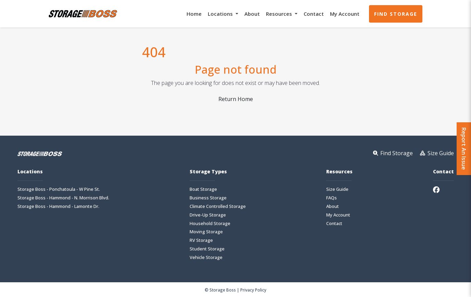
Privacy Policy (253, 290)
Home (194, 13)
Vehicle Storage (206, 257)
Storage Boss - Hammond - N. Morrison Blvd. (63, 198)
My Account (344, 13)
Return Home (235, 99)
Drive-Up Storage (208, 215)
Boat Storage (203, 189)
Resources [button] (279, 13)
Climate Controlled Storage (218, 206)
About (252, 13)
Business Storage (208, 198)
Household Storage (210, 223)
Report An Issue (464, 148)
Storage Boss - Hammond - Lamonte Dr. (58, 206)
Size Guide (337, 189)
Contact (314, 13)
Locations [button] (221, 13)
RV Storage (201, 240)
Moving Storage (206, 232)
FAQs (331, 198)
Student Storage (207, 249)
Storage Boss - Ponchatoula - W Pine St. (58, 189)
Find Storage (395, 14)
